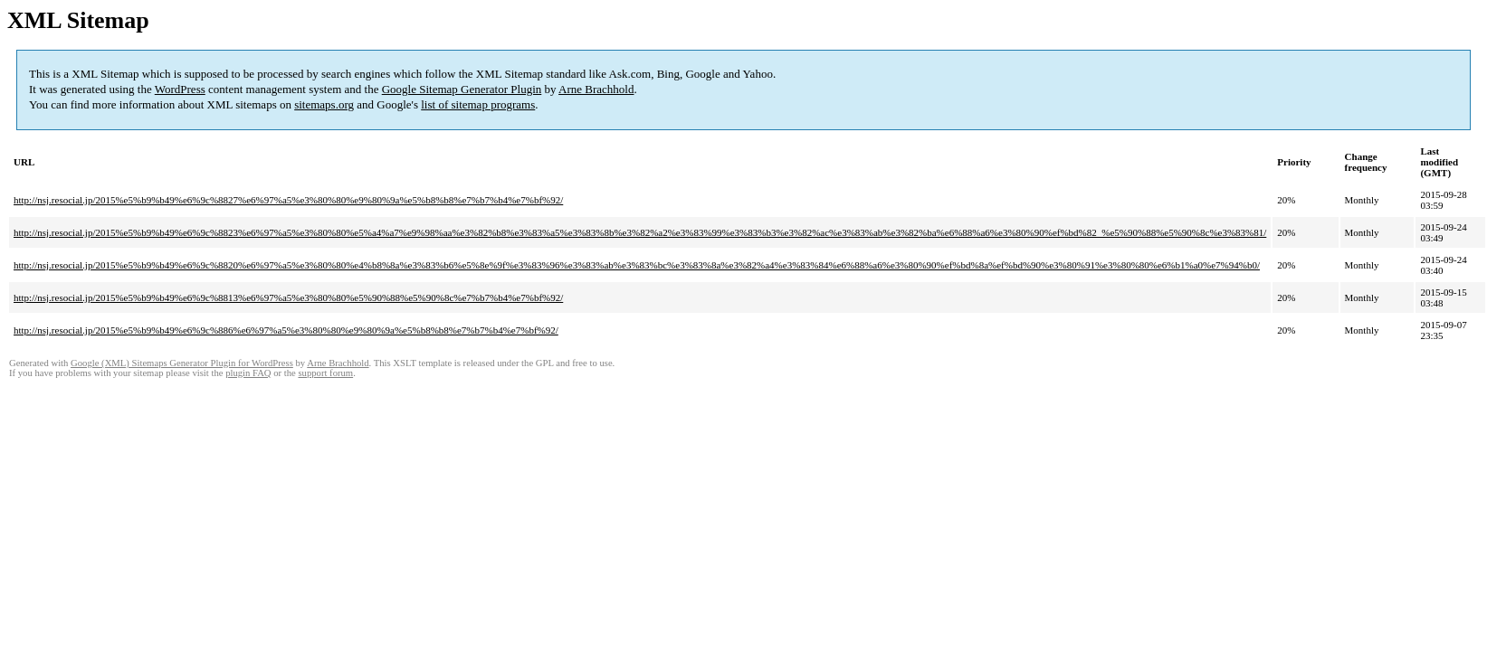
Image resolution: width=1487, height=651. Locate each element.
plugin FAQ (248, 373)
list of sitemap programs (478, 104)
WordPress (180, 89)
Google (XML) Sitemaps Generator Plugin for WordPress (182, 363)
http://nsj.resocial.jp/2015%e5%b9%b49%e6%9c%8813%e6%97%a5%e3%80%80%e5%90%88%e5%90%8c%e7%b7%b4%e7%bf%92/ (288, 297)
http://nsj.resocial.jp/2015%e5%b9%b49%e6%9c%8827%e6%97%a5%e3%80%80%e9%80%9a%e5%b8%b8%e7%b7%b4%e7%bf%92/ (288, 199)
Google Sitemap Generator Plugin (462, 89)
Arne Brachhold (596, 89)
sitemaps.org (324, 104)
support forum (325, 373)
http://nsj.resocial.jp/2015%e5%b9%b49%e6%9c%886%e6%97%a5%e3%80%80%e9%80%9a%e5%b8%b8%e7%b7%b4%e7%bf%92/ (286, 330)
